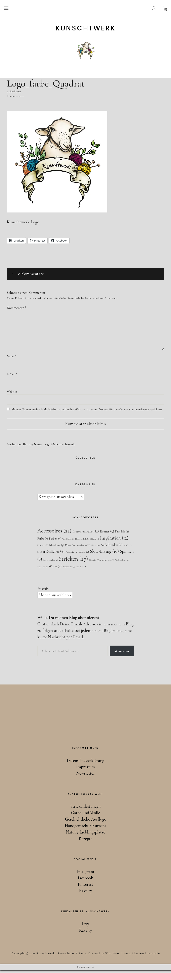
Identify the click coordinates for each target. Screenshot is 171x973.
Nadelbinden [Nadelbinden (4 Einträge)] (112, 548)
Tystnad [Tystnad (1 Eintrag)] (102, 563)
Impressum (85, 769)
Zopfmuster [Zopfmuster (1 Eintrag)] (69, 569)
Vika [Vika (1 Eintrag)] (111, 563)
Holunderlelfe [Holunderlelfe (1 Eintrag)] (82, 541)
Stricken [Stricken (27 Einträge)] (73, 561)
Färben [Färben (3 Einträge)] (55, 541)
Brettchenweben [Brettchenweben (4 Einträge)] (86, 534)
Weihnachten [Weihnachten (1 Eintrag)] (122, 563)
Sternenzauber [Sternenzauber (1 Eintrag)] (50, 563)
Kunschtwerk (85, 28)
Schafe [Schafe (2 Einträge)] (84, 554)
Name (11, 357)
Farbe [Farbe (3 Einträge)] (42, 541)
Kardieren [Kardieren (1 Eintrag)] (42, 548)
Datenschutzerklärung (85, 763)
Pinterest (85, 887)
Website (12, 393)
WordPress (112, 956)
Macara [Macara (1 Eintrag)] (95, 548)
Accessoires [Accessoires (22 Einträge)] (54, 533)
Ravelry (85, 893)
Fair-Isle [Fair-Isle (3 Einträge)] (122, 534)
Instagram (85, 874)
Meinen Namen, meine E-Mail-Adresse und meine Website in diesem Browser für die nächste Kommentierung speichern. (87, 411)
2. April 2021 (14, 91)
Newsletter (85, 776)
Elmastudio (153, 956)
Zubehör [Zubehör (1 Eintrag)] (81, 569)
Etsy (85, 926)
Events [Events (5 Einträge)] (107, 534)
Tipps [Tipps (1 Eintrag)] (92, 563)
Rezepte (85, 841)
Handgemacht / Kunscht (85, 828)
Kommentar (16, 307)
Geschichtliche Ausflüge (85, 822)
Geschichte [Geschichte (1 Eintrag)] (68, 541)
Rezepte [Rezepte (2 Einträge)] (72, 554)
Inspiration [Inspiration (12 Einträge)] (114, 541)
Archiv (43, 591)
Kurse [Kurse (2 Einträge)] (70, 548)
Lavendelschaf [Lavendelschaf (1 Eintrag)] (83, 548)
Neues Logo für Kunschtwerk (41, 446)
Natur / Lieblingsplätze (86, 835)
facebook (85, 880)
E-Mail (12, 375)
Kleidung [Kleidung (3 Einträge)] (56, 548)
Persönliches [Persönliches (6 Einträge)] (52, 554)
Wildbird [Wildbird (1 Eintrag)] (42, 569)
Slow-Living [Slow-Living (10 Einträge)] (104, 554)
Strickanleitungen (85, 809)
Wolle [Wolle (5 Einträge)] (55, 569)
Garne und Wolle (85, 815)
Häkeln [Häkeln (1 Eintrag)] (94, 541)
